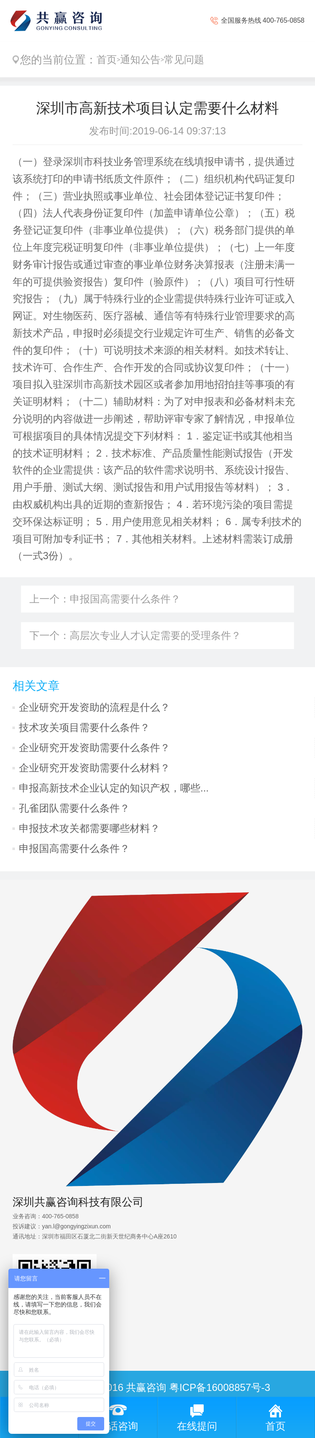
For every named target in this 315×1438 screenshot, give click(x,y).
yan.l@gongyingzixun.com (76, 1226)
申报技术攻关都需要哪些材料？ (89, 828)
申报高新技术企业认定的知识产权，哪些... (114, 788)
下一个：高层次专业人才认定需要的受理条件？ (135, 635)
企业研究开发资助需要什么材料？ (94, 767)
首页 (107, 59)
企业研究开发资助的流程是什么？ (94, 707)
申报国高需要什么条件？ (74, 848)
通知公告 (140, 59)
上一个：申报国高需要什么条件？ (105, 599)
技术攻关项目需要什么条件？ (84, 727)
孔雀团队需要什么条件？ (74, 808)
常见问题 (184, 59)
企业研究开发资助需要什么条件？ (94, 747)
